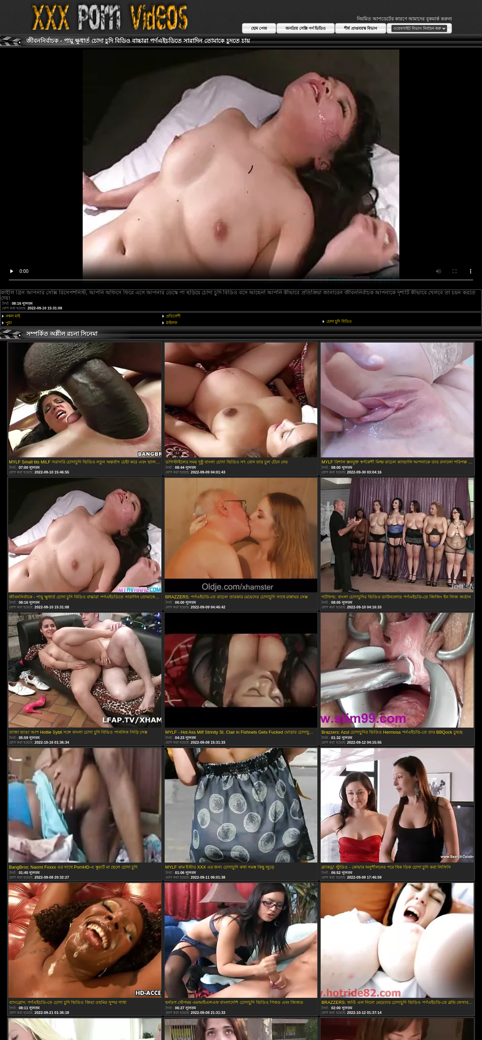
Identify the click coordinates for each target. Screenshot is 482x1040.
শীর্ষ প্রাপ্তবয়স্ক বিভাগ (360, 28)
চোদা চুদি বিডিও (339, 321)
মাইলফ (171, 322)
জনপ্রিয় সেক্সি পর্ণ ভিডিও (306, 28)
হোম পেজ (259, 28)
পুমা (9, 322)
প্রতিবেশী (173, 316)
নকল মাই (13, 316)
